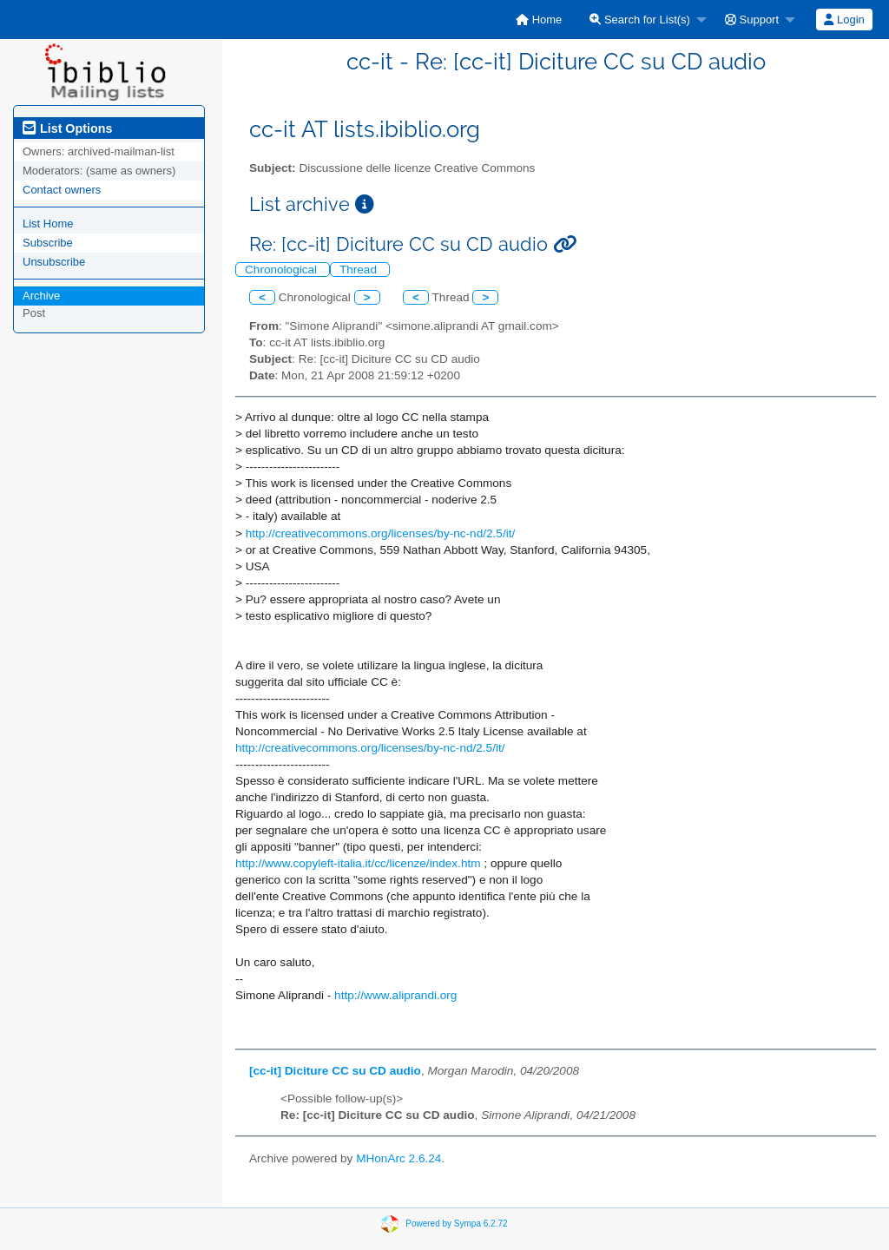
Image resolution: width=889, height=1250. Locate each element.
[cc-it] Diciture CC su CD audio (335, 1070)
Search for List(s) (639, 19)
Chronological (282, 269)
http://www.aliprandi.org (395, 995)
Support (752, 19)
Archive (41, 295)
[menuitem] (539, 19)
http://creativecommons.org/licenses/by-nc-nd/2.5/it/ (381, 533)
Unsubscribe (54, 261)
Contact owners (62, 189)
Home (539, 19)
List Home (48, 223)
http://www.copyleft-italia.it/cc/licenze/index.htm (358, 863)
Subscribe (48, 242)
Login (844, 19)
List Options (67, 128)
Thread (359, 269)
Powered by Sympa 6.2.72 (456, 1223)
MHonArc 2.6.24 (398, 1158)
